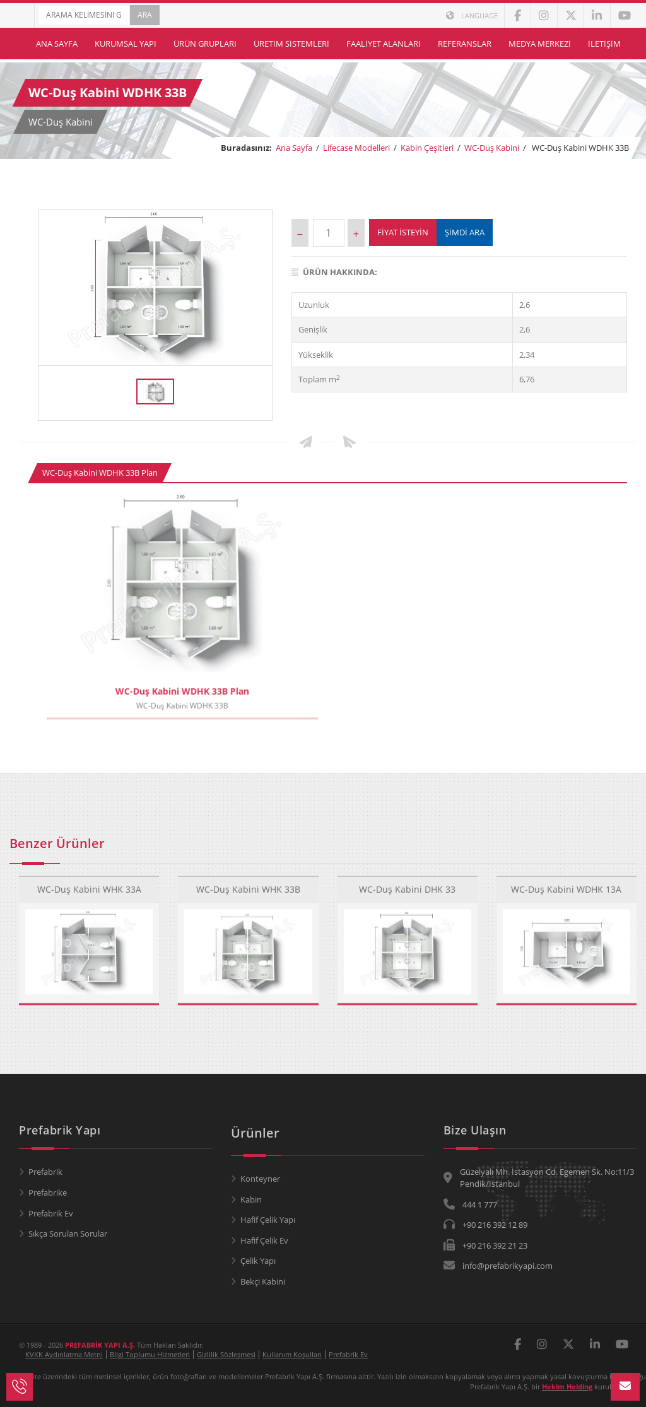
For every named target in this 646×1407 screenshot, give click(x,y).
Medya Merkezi (539, 43)
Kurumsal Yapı (125, 43)
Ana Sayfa (57, 43)
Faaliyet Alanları (383, 43)
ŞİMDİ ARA (464, 232)
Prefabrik (45, 1171)
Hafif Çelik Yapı (267, 1219)
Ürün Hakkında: (334, 272)
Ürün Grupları (205, 43)
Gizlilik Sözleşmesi (226, 1354)
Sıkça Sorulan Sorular (67, 1233)
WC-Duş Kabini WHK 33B (248, 878)
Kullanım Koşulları (292, 1354)
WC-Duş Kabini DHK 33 (407, 878)
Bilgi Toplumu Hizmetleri (150, 1354)
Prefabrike (47, 1192)
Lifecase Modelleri (356, 147)
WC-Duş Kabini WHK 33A (89, 878)
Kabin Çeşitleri (427, 147)
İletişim (604, 43)
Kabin (251, 1199)
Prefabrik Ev (50, 1213)
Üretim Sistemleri (291, 43)
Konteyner (260, 1178)
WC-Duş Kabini (491, 147)
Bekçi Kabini (262, 1281)
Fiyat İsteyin (402, 232)
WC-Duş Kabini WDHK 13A (566, 878)
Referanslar (464, 43)
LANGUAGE (472, 15)
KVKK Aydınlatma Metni (64, 1354)
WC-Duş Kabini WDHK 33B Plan (100, 472)
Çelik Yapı (258, 1260)
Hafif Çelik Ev (264, 1240)
